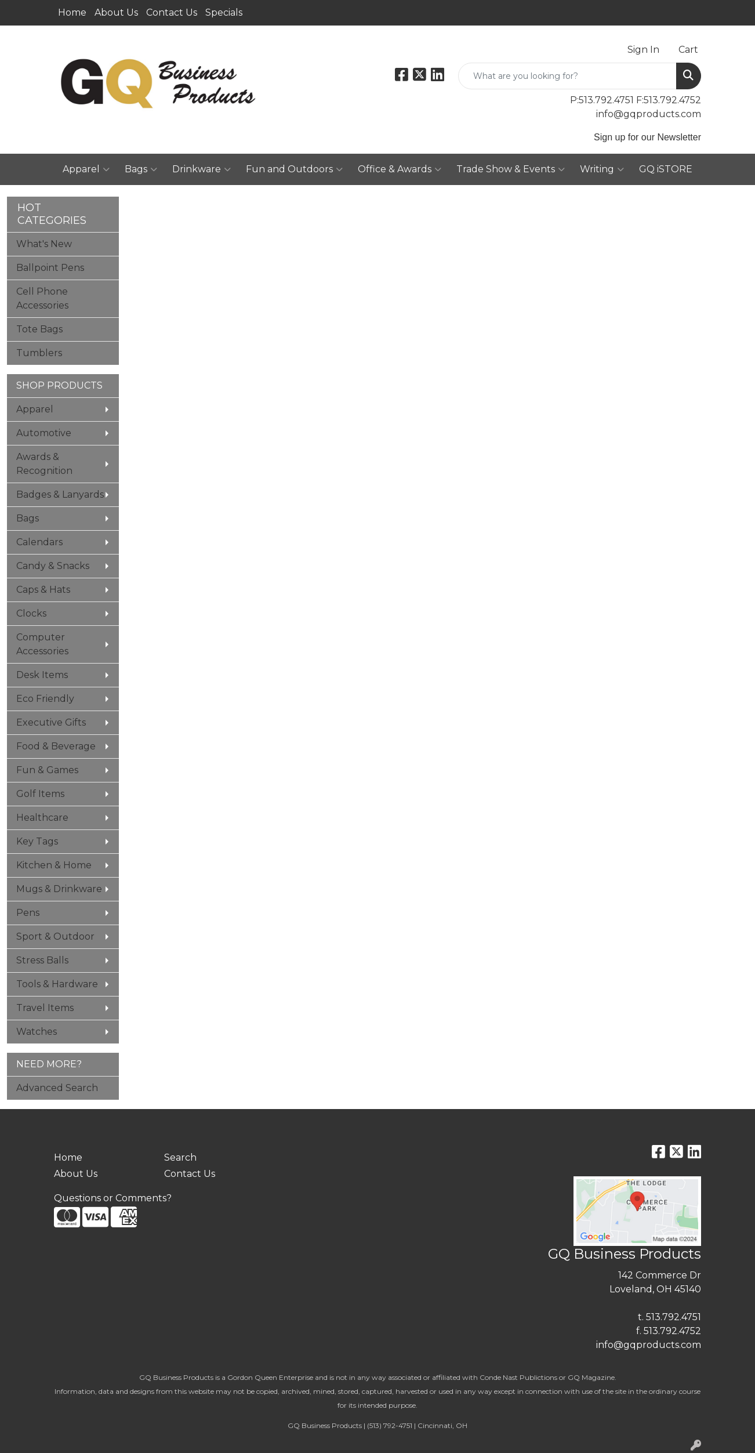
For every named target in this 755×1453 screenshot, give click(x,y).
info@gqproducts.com (648, 113)
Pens (27, 912)
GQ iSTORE (665, 169)
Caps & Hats (43, 589)
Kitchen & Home (54, 865)
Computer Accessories (42, 644)
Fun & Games (47, 770)
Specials (223, 12)
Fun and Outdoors (294, 169)
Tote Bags (39, 329)
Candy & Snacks (52, 565)
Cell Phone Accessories (42, 298)
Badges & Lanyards (60, 494)
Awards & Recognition (44, 463)
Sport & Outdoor (55, 936)
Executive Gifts (51, 722)
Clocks (31, 613)
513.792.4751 (673, 1316)
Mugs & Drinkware (59, 888)
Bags (141, 169)
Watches (36, 1031)
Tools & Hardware (57, 984)
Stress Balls (42, 960)
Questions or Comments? (113, 1198)
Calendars (39, 542)
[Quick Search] (567, 76)
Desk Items (42, 674)
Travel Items (45, 1007)
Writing (602, 169)
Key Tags (37, 841)
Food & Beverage (56, 746)
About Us (116, 12)
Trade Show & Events (510, 169)
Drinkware (201, 169)
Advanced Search (57, 1087)
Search (180, 1157)
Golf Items (40, 793)
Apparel (86, 169)
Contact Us (171, 12)
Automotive (43, 433)
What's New (44, 243)
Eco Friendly (45, 698)
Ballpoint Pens (50, 267)
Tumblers (39, 352)
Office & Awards (399, 169)
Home (72, 12)
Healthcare (42, 817)
